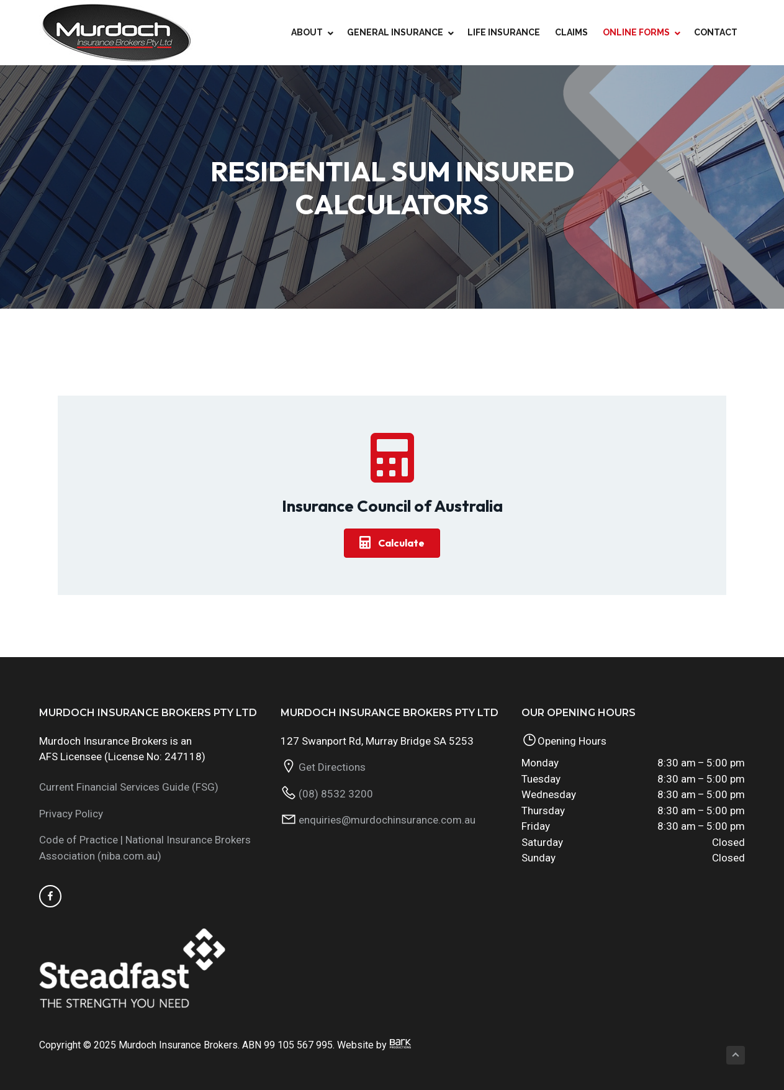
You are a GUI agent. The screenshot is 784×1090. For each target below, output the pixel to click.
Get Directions (332, 767)
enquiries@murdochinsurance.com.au (387, 820)
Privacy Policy (71, 813)
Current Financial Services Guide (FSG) (129, 787)
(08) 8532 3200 (336, 794)
